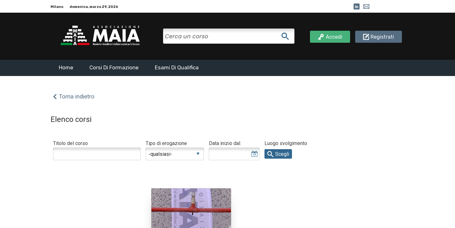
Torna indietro (76, 96)
